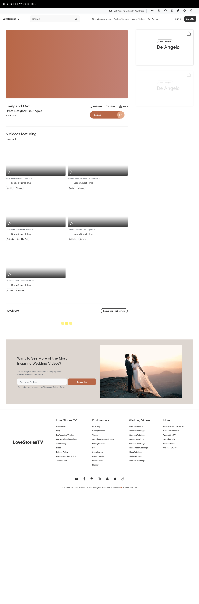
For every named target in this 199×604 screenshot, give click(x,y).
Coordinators (97, 562)
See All (117, 324)
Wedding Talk (169, 549)
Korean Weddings (136, 549)
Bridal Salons (97, 570)
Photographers (98, 553)
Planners (95, 575)
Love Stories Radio (171, 540)
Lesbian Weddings (136, 540)
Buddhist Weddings (137, 570)
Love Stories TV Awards (173, 536)
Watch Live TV (169, 545)
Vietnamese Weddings (138, 557)
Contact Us (61, 536)
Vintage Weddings (136, 545)
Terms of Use (61, 570)
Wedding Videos (136, 536)
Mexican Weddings (137, 553)
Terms (46, 497)
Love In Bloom (169, 553)
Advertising (61, 553)
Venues (95, 545)
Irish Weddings (135, 562)
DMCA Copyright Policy (66, 566)
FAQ (58, 540)
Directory (96, 536)
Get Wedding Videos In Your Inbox (128, 11)
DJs (93, 557)
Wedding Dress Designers (103, 549)
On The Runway (169, 557)
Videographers (98, 540)
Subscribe (82, 491)
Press (58, 557)
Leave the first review (114, 310)
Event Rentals (98, 566)
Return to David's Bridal (19, 3)
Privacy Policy (59, 497)
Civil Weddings (135, 566)
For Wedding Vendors (65, 545)
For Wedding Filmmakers (66, 549)
